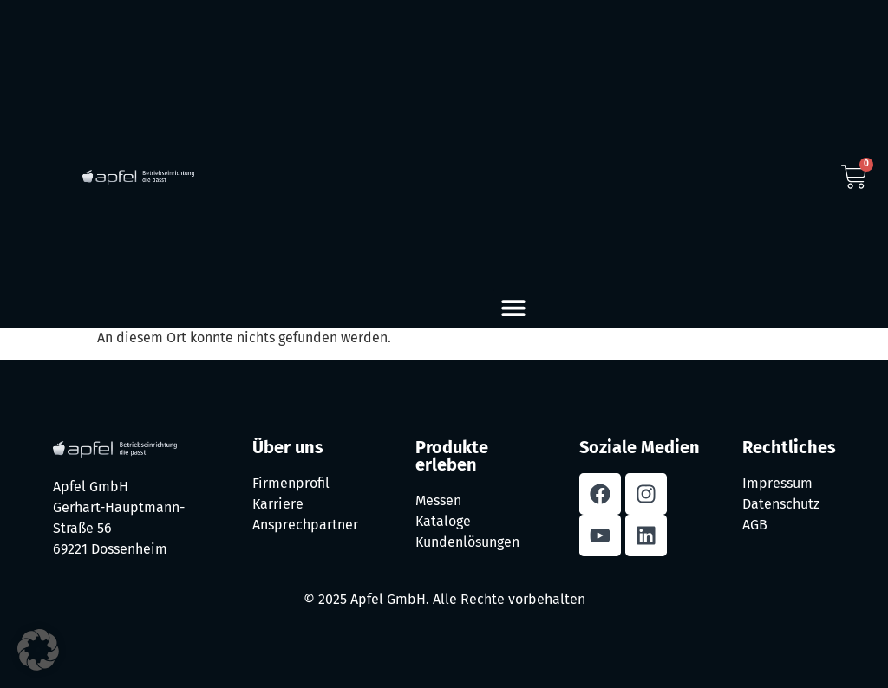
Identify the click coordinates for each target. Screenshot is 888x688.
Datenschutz (780, 504)
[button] (512, 308)
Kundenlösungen (467, 542)
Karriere (278, 504)
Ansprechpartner (305, 524)
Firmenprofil (291, 483)
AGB (754, 524)
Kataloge (443, 521)
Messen (438, 500)
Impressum (777, 483)
